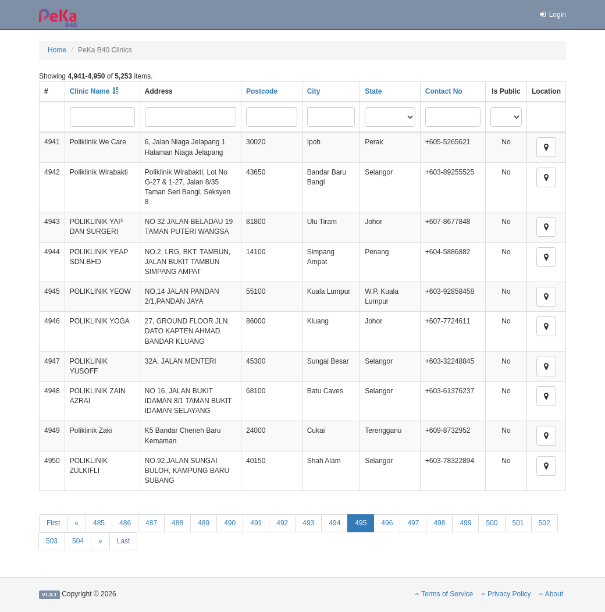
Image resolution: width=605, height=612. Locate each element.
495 (360, 523)
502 (544, 523)
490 (230, 523)
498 (439, 523)
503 (52, 541)
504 (78, 541)
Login (552, 14)
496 (387, 523)
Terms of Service (444, 594)
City (314, 91)
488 (177, 523)
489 (203, 523)
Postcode (261, 91)
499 (465, 523)
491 (256, 523)
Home (57, 50)
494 (334, 523)
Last (123, 541)
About (551, 594)
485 (99, 523)
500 (491, 523)
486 (125, 523)
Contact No (443, 91)
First (53, 523)
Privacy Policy (506, 594)
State (373, 91)
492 (282, 523)
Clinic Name (90, 91)
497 (413, 523)
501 (518, 523)
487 (151, 523)
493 (308, 523)
